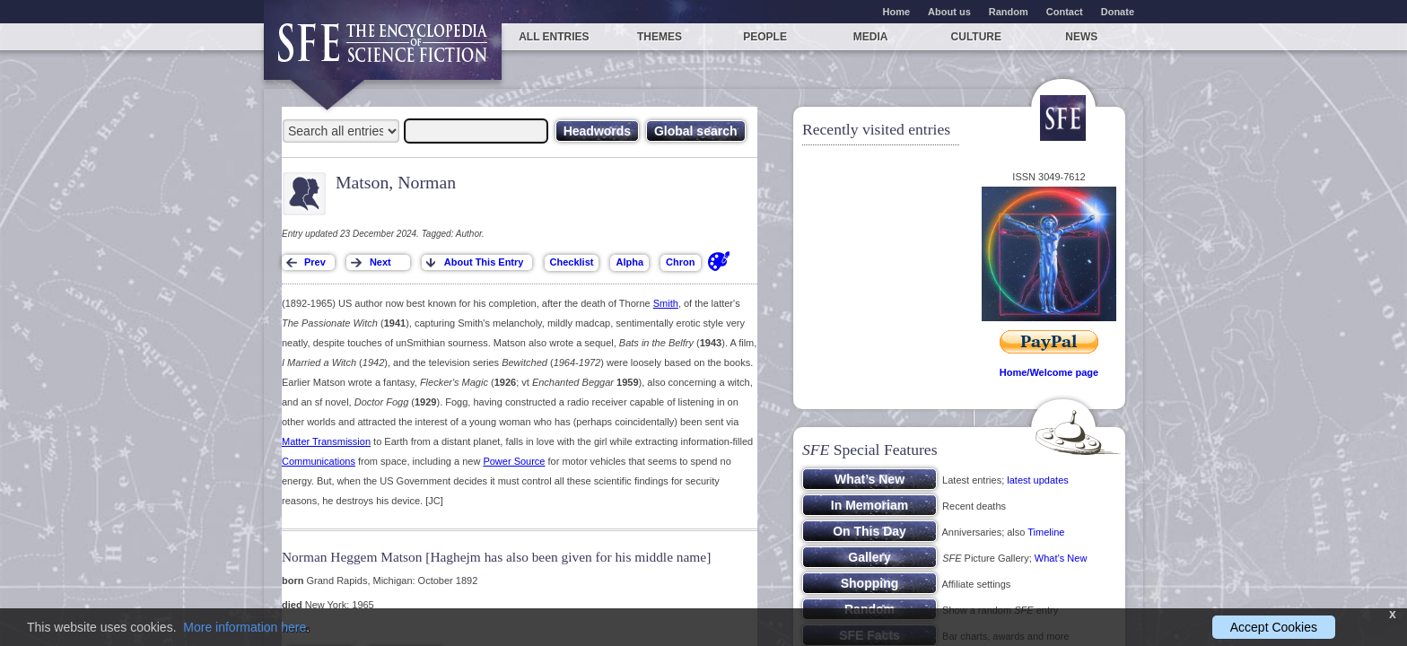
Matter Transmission (326, 441)
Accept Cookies (1273, 627)
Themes (659, 37)
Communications (318, 461)
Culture (976, 37)
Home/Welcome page (1049, 372)
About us (949, 11)
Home (897, 11)
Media (870, 37)
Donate (1117, 11)
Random (1008, 11)
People (765, 37)
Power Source (514, 461)
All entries (554, 37)
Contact (1064, 11)
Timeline (1045, 532)
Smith (665, 303)
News (1081, 37)
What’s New (1061, 558)
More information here (244, 627)
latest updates (1038, 480)
